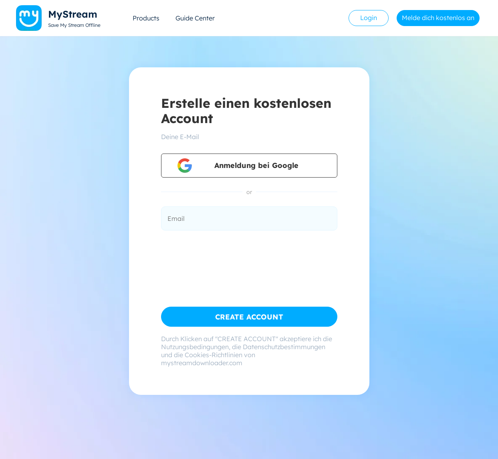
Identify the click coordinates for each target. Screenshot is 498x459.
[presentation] (222, 259)
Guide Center (195, 18)
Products (146, 18)
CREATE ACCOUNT (249, 317)
